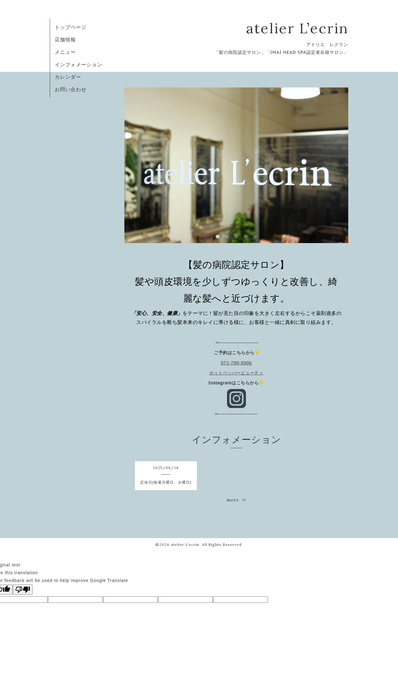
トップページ (70, 27)
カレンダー (68, 77)
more (236, 500)
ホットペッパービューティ (236, 373)
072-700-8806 (236, 363)
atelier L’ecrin (297, 28)
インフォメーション (78, 64)
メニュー (65, 52)
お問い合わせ (70, 89)
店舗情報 (65, 39)
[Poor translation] (23, 589)
